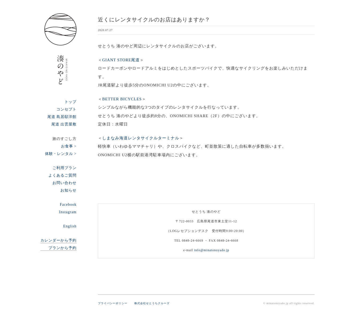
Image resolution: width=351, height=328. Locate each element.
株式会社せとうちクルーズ (152, 303)
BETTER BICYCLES (122, 99)
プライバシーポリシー (115, 303)
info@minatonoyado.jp (211, 250)
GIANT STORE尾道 (121, 60)
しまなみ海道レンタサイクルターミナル (140, 138)
